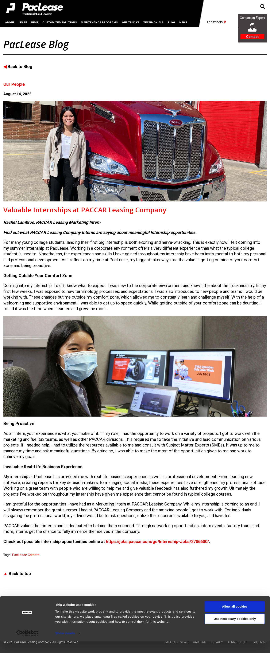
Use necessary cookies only (235, 630)
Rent (34, 22)
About (9, 22)
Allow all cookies (235, 618)
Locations (215, 22)
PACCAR (9, 604)
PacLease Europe (128, 604)
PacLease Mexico (53, 604)
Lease (23, 22)
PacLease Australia (92, 604)
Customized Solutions (60, 22)
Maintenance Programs (99, 22)
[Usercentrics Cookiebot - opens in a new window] (27, 645)
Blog (171, 22)
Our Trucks (130, 22)
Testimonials (153, 22)
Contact (252, 37)
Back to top (20, 573)
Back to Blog (20, 66)
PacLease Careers (25, 555)
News (183, 22)
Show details (65, 644)
